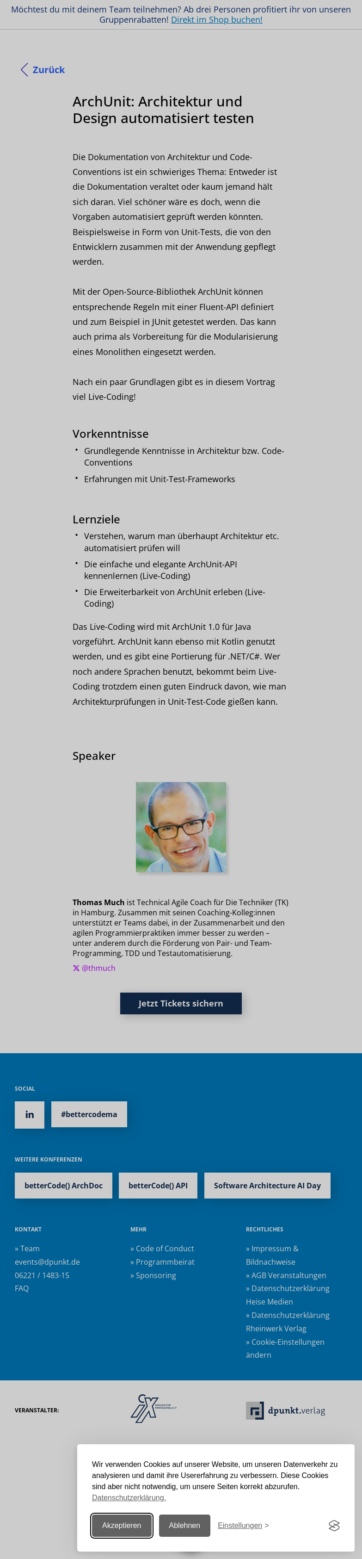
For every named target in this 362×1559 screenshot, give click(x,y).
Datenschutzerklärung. (129, 1498)
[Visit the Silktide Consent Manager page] (334, 1525)
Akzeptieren (121, 1525)
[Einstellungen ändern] (243, 1526)
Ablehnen (185, 1525)
